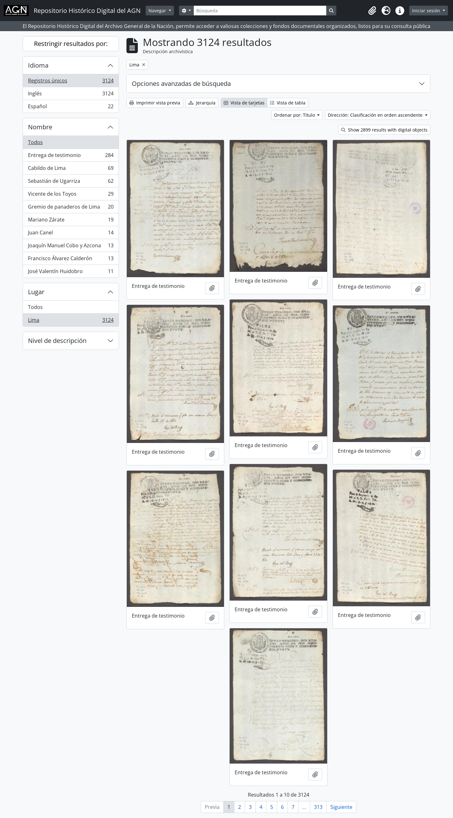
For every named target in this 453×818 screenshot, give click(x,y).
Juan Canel (71, 234)
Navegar (157, 11)
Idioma (38, 65)
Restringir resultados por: (71, 43)
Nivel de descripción (57, 340)
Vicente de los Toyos (71, 195)
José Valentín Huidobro (71, 272)
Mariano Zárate (71, 221)
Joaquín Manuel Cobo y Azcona (71, 247)
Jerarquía (201, 103)
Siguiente (341, 807)
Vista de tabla (287, 103)
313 (318, 807)
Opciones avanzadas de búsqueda (181, 83)
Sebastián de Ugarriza (71, 182)
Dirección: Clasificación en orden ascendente (376, 115)
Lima (71, 321)
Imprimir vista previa (154, 103)
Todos (35, 142)
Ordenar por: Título (295, 115)
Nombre (40, 127)
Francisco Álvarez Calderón (71, 260)
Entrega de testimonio (71, 156)
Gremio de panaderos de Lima (71, 208)
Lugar (36, 292)
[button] (372, 11)
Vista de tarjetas (244, 103)
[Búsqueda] (259, 10)
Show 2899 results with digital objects (384, 130)
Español (71, 108)
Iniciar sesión (426, 11)
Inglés (71, 95)
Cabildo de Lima (71, 169)
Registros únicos (71, 82)
